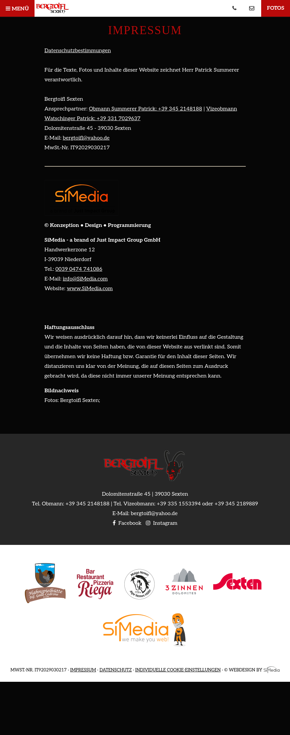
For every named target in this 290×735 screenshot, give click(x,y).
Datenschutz (116, 670)
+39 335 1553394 (179, 504)
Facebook (127, 523)
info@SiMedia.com (85, 279)
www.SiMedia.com (90, 288)
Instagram (162, 523)
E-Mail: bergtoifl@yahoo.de (144, 513)
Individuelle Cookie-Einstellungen (178, 670)
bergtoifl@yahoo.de (86, 138)
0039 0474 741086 (78, 269)
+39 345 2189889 (236, 504)
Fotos (275, 8)
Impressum (83, 670)
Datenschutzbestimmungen (78, 51)
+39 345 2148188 (87, 504)
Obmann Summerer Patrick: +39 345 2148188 (145, 109)
